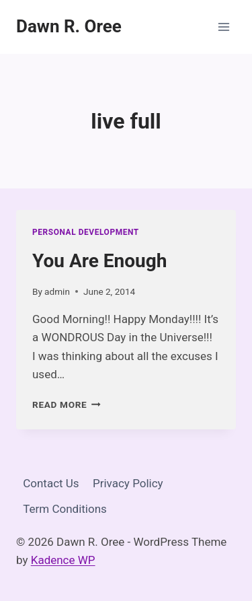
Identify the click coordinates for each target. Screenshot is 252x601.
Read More (66, 404)
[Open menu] (223, 26)
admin (57, 291)
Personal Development (85, 232)
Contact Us (51, 483)
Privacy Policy (128, 483)
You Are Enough (99, 261)
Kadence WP (63, 560)
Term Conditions (65, 509)
